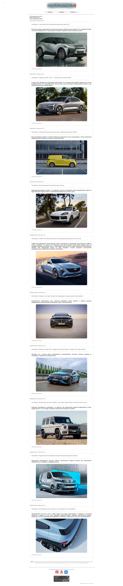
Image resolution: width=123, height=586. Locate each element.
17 (49, 561)
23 (58, 561)
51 (39, 562)
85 (87, 562)
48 (35, 562)
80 (81, 562)
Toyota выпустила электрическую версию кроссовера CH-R (54, 24)
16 (48, 561)
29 (67, 561)
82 (83, 562)
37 (78, 561)
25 (61, 561)
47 (92, 561)
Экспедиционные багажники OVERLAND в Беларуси (61, 569)
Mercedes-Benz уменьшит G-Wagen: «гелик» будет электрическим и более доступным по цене (63, 402)
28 (65, 561)
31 (69, 561)
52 (41, 562)
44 (88, 561)
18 (51, 561)
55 (45, 562)
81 (82, 562)
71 (68, 562)
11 (41, 561)
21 (55, 561)
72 (69, 562)
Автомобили (35, 24)
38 (79, 561)
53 (42, 562)
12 (42, 561)
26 (62, 561)
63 (56, 562)
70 (66, 562)
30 (68, 561)
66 (61, 562)
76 (75, 562)
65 (59, 562)
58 (49, 562)
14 (45, 561)
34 (74, 561)
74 (72, 562)
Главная (50, 12)
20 (54, 561)
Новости (73, 12)
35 (75, 561)
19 (52, 561)
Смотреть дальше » (37, 68)
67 (62, 562)
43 (87, 561)
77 (76, 562)
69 (65, 562)
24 (59, 561)
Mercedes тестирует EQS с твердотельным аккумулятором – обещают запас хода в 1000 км (62, 349)
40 (82, 561)
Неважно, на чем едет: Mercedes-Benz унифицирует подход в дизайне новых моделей (61, 296)
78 (78, 562)
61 (54, 562)
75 (73, 562)
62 (55, 562)
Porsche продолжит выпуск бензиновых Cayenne (51, 185)
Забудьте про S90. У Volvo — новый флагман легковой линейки (55, 77)
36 (77, 561)
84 (86, 562)
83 (85, 562)
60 (52, 562)
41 (84, 561)
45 (89, 561)
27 (64, 561)
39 (81, 561)
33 (72, 561)
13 (44, 561)
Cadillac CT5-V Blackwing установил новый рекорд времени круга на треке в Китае (60, 238)
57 (48, 562)
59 (51, 562)
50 (38, 562)
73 (71, 562)
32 (71, 561)
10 (39, 561)
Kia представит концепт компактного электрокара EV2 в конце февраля (57, 509)
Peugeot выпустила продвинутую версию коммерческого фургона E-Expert (58, 455)
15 (47, 561)
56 (46, 562)
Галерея (61, 12)
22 (57, 561)
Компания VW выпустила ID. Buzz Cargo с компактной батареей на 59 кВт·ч (58, 132)
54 (44, 562)
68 (63, 562)
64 (58, 562)
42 (85, 561)
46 (91, 561)
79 (79, 562)
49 (36, 562)
